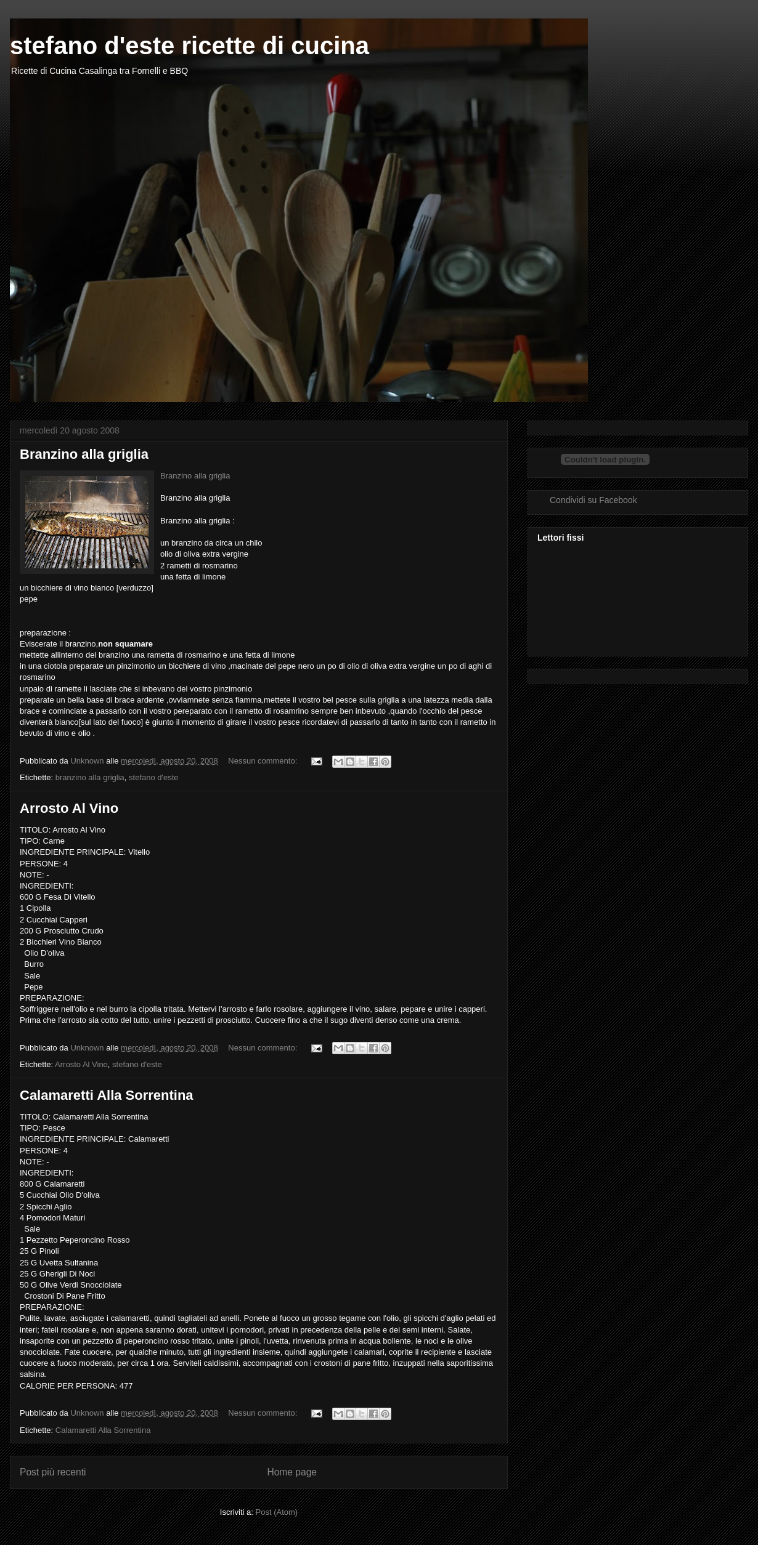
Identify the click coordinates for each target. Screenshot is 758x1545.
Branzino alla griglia (84, 454)
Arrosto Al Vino (69, 808)
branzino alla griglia (89, 777)
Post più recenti (53, 1472)
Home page (292, 1472)
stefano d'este (154, 777)
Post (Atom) (277, 1512)
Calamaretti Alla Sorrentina (107, 1095)
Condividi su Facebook (593, 500)
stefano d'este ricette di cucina (189, 45)
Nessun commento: (264, 760)
